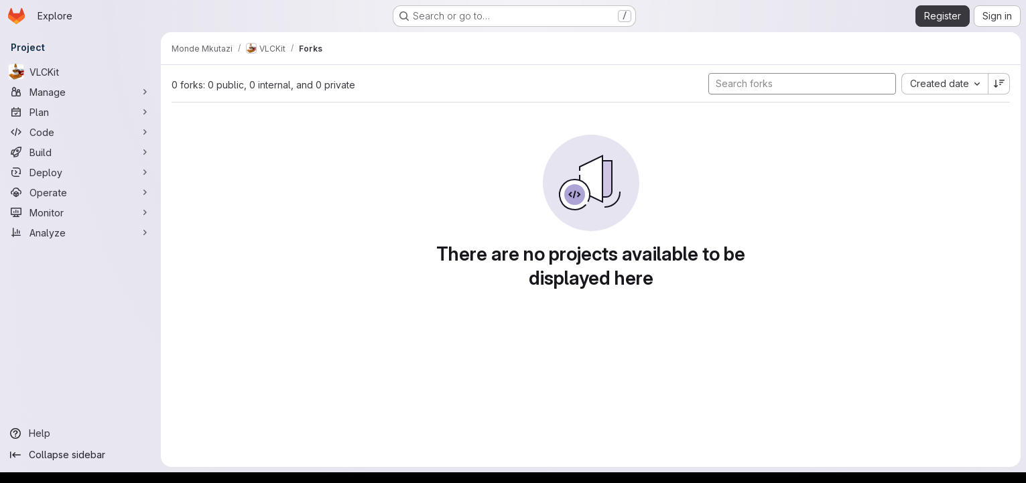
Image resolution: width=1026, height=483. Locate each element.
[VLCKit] (80, 71)
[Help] (80, 433)
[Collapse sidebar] (80, 454)
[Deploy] (80, 172)
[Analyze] (80, 232)
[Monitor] (80, 212)
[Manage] (80, 91)
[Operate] (80, 192)
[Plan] (80, 111)
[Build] (80, 152)
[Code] (80, 132)
